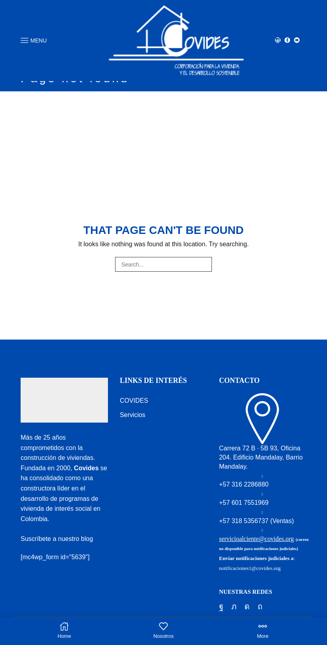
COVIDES (134, 400)
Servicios (133, 414)
